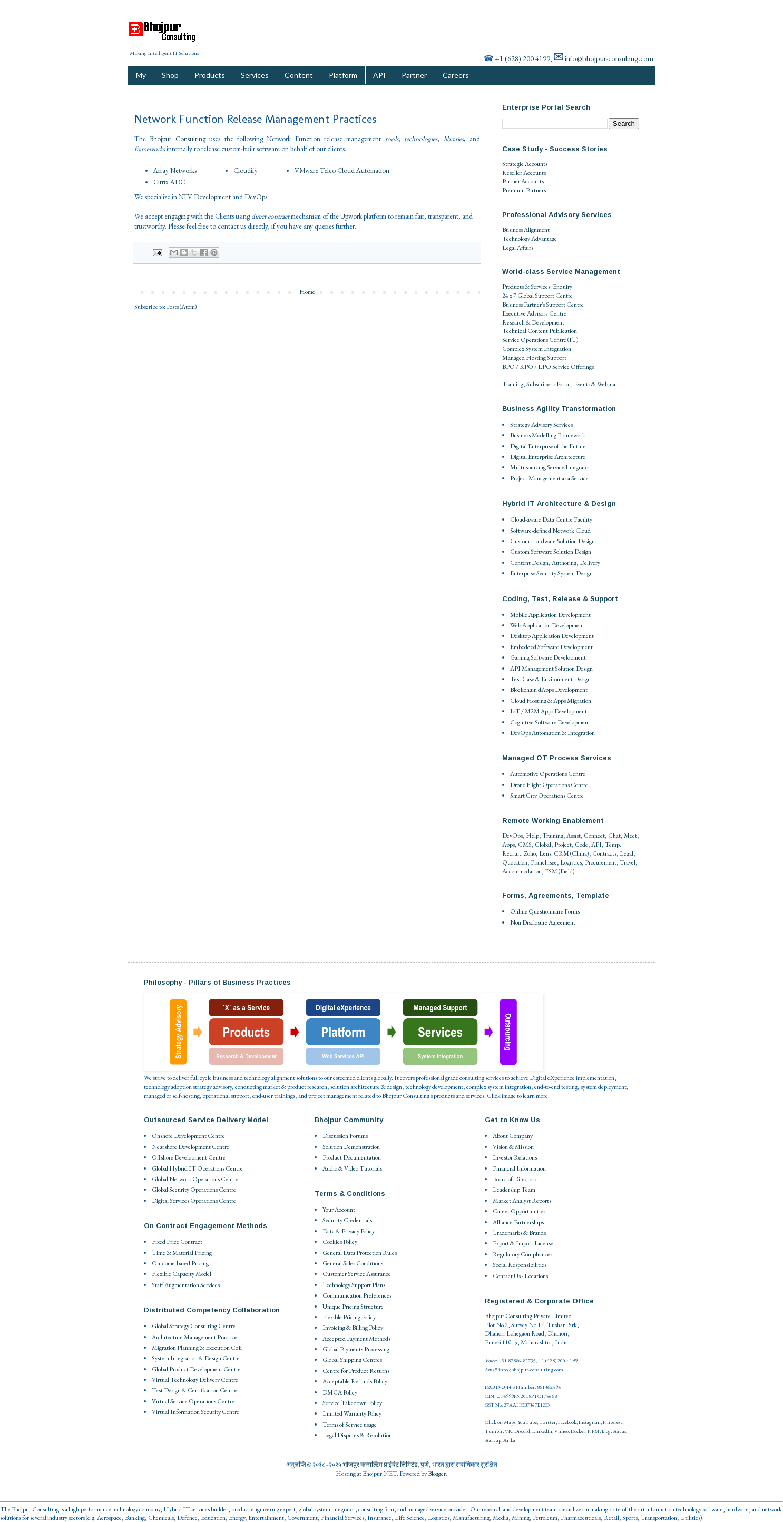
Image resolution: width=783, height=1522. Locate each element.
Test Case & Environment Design (550, 679)
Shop (170, 75)
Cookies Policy (339, 1242)
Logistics (571, 862)
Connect (594, 835)
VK (508, 1431)
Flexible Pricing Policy (349, 1317)
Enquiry (562, 286)
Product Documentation (351, 1157)
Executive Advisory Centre (534, 313)
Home (307, 292)
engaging (176, 216)
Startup (493, 1440)
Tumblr (494, 1431)
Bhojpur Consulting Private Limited (528, 1316)
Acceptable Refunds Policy (354, 1381)
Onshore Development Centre (188, 1136)
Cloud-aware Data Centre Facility (551, 519)
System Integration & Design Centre (196, 1358)
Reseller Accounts (524, 173)
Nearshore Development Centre (190, 1147)
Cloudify (245, 170)
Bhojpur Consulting (177, 138)
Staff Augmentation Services (186, 1285)
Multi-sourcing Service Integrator (550, 467)
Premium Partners (524, 190)
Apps (508, 844)
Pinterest (612, 1422)
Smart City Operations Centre (547, 795)
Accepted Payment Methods (356, 1338)
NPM (594, 1431)
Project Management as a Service (549, 478)
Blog (606, 1431)
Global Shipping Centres (352, 1360)
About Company (513, 1136)
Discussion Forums (345, 1136)
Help (532, 835)
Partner (414, 75)
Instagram (590, 1422)
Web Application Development (547, 625)
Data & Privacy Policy (348, 1231)
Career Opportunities (519, 1211)
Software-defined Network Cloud (550, 530)
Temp (612, 844)
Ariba (509, 1440)
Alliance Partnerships (518, 1222)
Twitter (547, 1422)
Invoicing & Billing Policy (352, 1327)
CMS (525, 844)
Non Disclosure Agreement (542, 922)
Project (563, 844)
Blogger (437, 1473)
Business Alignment (526, 229)
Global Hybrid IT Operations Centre (197, 1168)
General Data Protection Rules (359, 1253)
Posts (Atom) (182, 306)
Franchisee (544, 862)
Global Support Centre (545, 295)
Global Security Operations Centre (194, 1189)
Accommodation (522, 871)
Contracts (604, 853)
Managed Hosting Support (534, 358)
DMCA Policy (339, 1392)
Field (566, 871)
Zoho (530, 853)
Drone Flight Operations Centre (549, 785)
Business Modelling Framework (547, 435)
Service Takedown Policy (352, 1403)
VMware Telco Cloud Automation (342, 170)
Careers (456, 75)
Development (548, 322)
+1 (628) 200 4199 (522, 58)
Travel (627, 862)
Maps (509, 1422)
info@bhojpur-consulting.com (609, 58)
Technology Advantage (529, 238)
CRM (561, 853)
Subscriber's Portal (548, 384)
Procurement (600, 862)
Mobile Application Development (550, 615)
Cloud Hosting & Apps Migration (550, 700)
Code (581, 844)
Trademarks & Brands (519, 1233)
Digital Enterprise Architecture (547, 457)
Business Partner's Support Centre (543, 304)
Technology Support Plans (353, 1285)
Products (209, 75)
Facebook (567, 1422)
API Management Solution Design (551, 668)
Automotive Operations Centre (547, 774)
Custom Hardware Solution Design (552, 541)
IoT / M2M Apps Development (548, 711)
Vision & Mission (513, 1147)
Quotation (514, 862)
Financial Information (519, 1168)
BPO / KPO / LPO (526, 366)
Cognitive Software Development (550, 722)
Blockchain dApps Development (549, 689)
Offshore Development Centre (189, 1157)
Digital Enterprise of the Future (548, 446)
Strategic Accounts (524, 164)
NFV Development (205, 196)
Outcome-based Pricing (180, 1263)
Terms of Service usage (349, 1424)
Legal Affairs (517, 247)
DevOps (255, 196)
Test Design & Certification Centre (194, 1390)
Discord (522, 1431)
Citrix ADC (169, 182)
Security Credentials (347, 1220)
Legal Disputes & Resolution (357, 1435)
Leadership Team (514, 1189)
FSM (551, 871)
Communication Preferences (357, 1295)
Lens (545, 853)
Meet (630, 835)
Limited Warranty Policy (351, 1413)
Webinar (607, 384)
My (141, 75)
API (379, 75)
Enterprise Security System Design (551, 573)
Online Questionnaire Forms (545, 911)
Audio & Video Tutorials (352, 1168)
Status (619, 1431)
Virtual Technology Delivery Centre (195, 1380)
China (579, 853)
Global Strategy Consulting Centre (194, 1326)
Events (582, 384)
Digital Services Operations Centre (194, 1200)
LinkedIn (542, 1431)
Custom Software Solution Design (550, 551)
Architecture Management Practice (194, 1337)
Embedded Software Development (551, 647)
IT (572, 340)
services (200, 1509)
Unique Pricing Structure (353, 1306)
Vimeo (561, 1431)
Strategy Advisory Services (541, 424)
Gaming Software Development (548, 657)
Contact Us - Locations (520, 1276)
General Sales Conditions (352, 1263)
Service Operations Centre (534, 340)
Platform (343, 75)
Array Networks (175, 170)
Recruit (511, 853)
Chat (614, 835)
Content (299, 75)
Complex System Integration (536, 349)
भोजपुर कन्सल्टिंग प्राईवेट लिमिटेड (379, 1464)
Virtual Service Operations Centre (193, 1401)
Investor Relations (515, 1157)
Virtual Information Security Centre (195, 1412)
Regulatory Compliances (522, 1254)
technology (125, 1509)
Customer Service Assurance (356, 1274)
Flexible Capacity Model (181, 1274)
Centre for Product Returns (355, 1371)
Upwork (351, 216)
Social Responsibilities (519, 1265)
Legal (626, 853)
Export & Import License (523, 1243)
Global (543, 844)
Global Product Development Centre (196, 1369)
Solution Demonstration (351, 1147)
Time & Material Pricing (182, 1253)
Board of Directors (514, 1179)
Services (255, 75)
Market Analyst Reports (522, 1200)
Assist (573, 835)
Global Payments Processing (355, 1349)
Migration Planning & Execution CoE (197, 1347)
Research (513, 322)
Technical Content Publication (539, 331)
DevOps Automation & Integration (552, 733)
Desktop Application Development (552, 636)
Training (512, 384)
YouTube (527, 1422)
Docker (578, 1431)
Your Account (338, 1209)
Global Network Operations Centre (195, 1179)
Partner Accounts (523, 181)
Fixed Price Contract (177, 1242)
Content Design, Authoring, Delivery (555, 562)
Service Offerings (573, 366)
